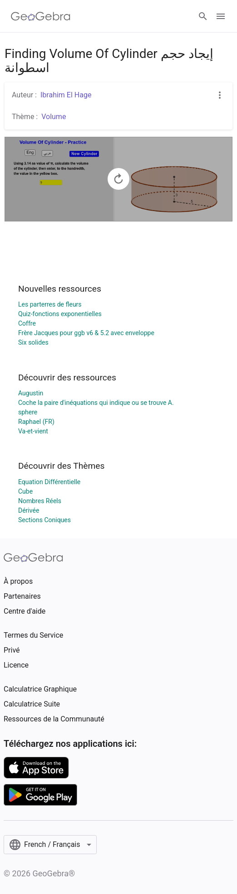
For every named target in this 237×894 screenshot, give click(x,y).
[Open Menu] (220, 16)
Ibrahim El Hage (65, 95)
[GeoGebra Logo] (40, 16)
